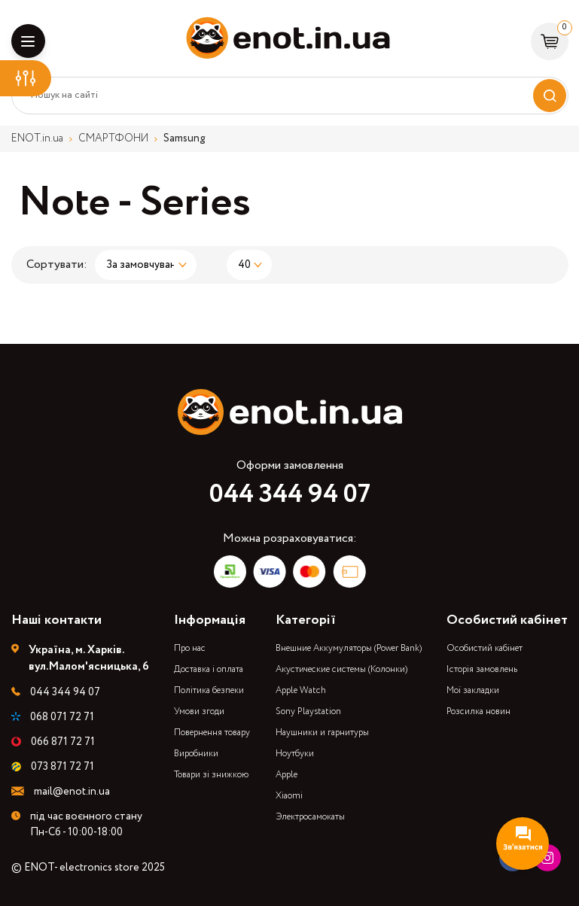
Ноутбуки (295, 753)
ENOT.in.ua (37, 138)
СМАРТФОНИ (113, 138)
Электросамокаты (310, 816)
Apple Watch (301, 690)
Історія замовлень (481, 669)
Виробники (196, 753)
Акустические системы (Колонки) (341, 669)
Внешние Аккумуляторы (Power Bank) (349, 648)
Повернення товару (212, 732)
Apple (286, 774)
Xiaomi (289, 795)
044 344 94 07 (289, 494)
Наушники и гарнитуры (322, 732)
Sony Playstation (308, 711)
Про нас (190, 648)
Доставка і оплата (208, 669)
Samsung (184, 138)
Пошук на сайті (64, 95)
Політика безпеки (209, 690)
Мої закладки (472, 690)
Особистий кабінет (484, 648)
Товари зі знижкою (211, 774)
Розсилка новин (478, 711)
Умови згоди (199, 711)
